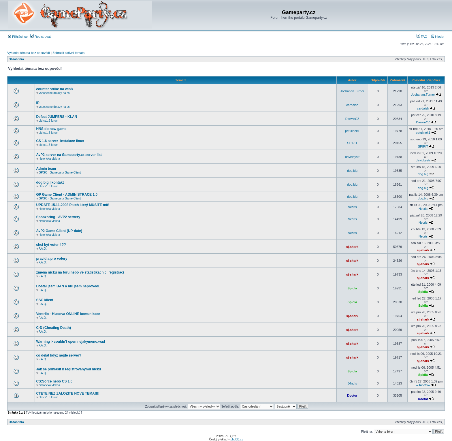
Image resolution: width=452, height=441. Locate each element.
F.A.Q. (43, 248)
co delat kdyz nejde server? (58, 355)
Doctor (352, 395)
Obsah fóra (16, 59)
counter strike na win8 (54, 89)
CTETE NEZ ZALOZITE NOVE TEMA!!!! (67, 393)
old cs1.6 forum (48, 120)
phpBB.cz (237, 439)
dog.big (352, 170)
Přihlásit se (18, 36)
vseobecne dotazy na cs (54, 93)
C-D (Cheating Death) (53, 328)
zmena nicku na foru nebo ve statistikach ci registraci (80, 272)
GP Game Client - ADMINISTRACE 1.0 (66, 195)
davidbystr (352, 157)
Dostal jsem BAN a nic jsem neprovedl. (68, 286)
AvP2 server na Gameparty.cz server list (68, 155)
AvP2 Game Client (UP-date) (59, 231)
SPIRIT (352, 143)
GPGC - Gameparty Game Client (60, 172)
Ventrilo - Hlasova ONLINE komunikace (68, 314)
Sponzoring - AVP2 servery (58, 217)
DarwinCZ (352, 118)
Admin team (46, 169)
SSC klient (44, 300)
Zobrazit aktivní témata (68, 52)
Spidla (352, 288)
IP (37, 103)
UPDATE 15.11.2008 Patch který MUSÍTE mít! (72, 205)
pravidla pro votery (51, 259)
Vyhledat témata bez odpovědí (28, 52)
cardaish (352, 105)
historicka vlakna (49, 158)
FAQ (422, 36)
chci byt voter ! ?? (51, 245)
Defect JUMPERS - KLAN (56, 117)
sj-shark (352, 246)
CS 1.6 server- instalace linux (60, 141)
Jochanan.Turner (352, 91)
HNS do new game (51, 129)
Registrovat (40, 36)
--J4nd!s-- (352, 383)
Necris (352, 207)
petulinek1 (352, 131)
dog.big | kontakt (50, 182)
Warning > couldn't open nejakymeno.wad (70, 342)
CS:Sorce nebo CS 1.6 (54, 381)
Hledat (437, 36)
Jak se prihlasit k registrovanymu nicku (68, 369)
